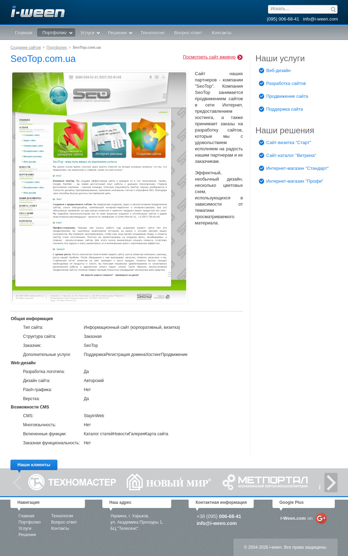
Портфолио (57, 47)
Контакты (60, 528)
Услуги (24, 528)
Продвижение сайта (283, 97)
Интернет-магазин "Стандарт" (294, 169)
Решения (27, 534)
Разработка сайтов (282, 84)
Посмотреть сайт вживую (213, 57)
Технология (62, 516)
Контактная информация (221, 502)
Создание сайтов (25, 47)
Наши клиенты (33, 464)
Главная (26, 516)
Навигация (28, 502)
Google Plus (291, 502)
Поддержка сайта (281, 109)
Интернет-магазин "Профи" (291, 181)
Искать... (280, 8)
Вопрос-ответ (64, 522)
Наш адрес (120, 502)
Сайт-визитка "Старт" (285, 143)
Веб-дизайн (275, 71)
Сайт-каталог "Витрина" (287, 156)
